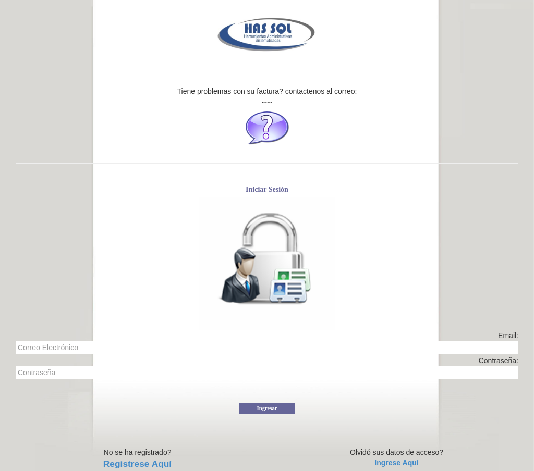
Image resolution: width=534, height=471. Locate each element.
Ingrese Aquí (396, 462)
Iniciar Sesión (267, 189)
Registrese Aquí (137, 463)
